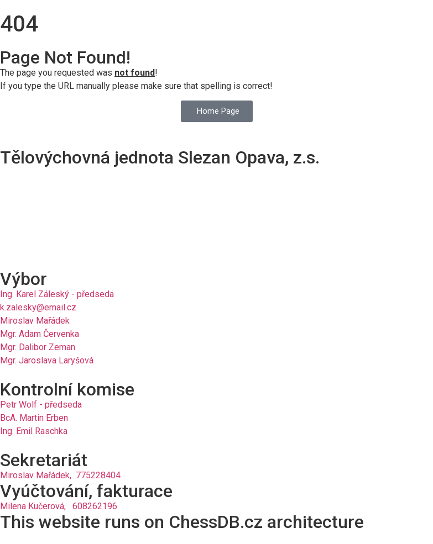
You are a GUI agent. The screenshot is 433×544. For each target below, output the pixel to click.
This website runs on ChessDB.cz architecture (182, 521)
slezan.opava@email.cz (45, 241)
